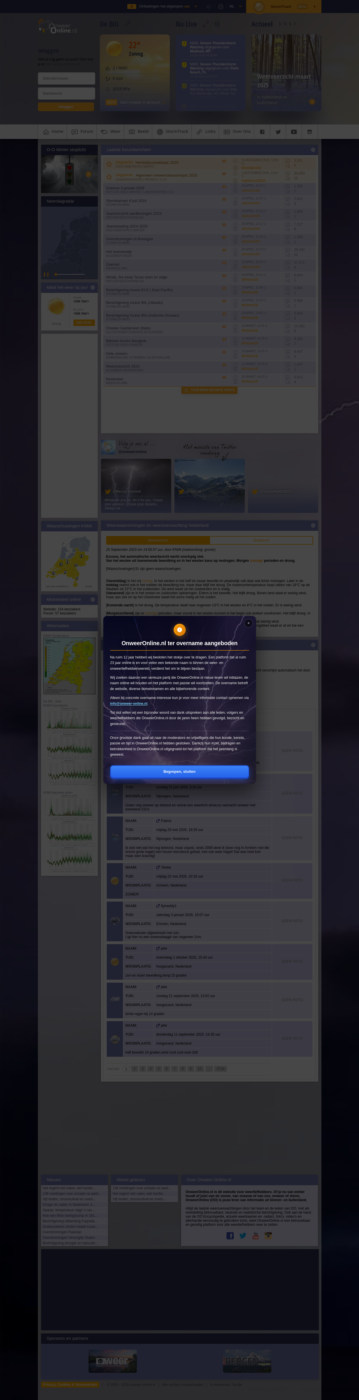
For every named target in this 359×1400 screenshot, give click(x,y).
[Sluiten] (248, 623)
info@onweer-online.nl (129, 704)
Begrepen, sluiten (179, 771)
